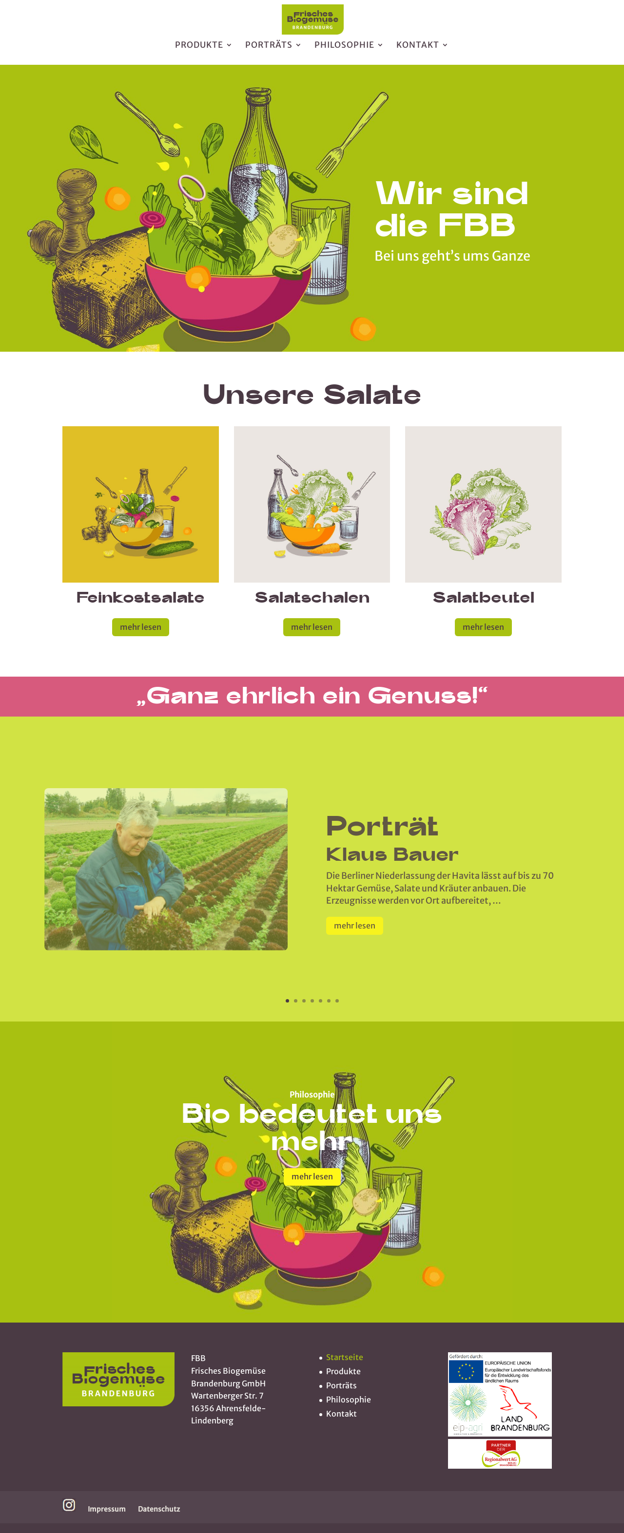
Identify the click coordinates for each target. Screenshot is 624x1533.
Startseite (344, 1357)
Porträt (382, 845)
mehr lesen (140, 627)
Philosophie (344, 50)
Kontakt (417, 50)
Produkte (199, 50)
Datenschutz (159, 1509)
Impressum (107, 1509)
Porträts (268, 50)
